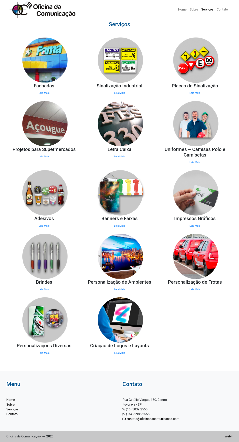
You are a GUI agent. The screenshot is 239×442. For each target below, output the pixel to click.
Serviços (207, 9)
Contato (222, 9)
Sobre (194, 9)
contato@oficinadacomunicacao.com (150, 419)
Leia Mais (44, 92)
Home (182, 9)
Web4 (229, 436)
